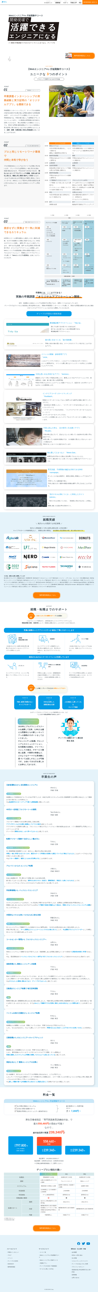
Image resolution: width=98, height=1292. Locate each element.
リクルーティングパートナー (80, 1260)
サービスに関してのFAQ (46, 1268)
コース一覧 (43, 1252)
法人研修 (74, 1257)
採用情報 (74, 1274)
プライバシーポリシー (78, 1266)
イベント (10, 1257)
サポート (65, 2)
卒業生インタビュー (13, 1252)
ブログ (9, 1255)
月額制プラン (43, 1263)
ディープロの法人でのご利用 (80, 1263)
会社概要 (74, 1252)
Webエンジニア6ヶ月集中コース (49, 1260)
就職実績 (57, 2)
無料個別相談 (11, 1266)
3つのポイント (48, 2)
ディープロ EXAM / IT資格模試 (48, 1265)
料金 (80, 2)
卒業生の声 (73, 2)
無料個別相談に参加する (90, 2)
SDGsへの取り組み (77, 1255)
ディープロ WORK (13, 1260)
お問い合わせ (75, 1277)
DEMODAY (11, 1263)
